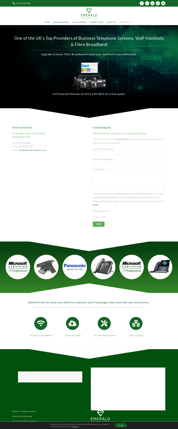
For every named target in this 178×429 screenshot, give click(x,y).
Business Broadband (41, 335)
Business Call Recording (22, 416)
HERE (95, 205)
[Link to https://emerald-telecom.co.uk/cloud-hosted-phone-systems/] (72, 323)
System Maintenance (105, 335)
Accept (120, 425)
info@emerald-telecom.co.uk (32, 150)
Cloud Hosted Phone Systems (25, 421)
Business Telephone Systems (24, 411)
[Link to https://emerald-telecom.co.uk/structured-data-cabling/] (136, 323)
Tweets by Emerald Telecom (104, 369)
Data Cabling (137, 335)
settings (75, 426)
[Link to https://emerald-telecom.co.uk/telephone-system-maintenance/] (104, 323)
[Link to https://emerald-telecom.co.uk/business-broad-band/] (40, 323)
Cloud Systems (73, 335)
